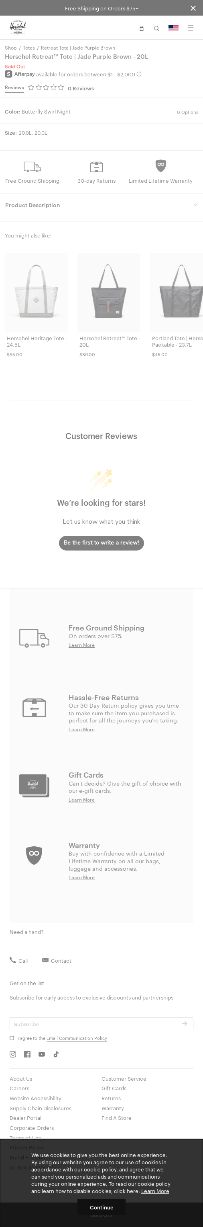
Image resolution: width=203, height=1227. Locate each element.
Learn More (155, 1190)
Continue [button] (102, 1207)
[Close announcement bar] (193, 8)
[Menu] (190, 28)
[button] (141, 27)
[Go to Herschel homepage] (18, 28)
